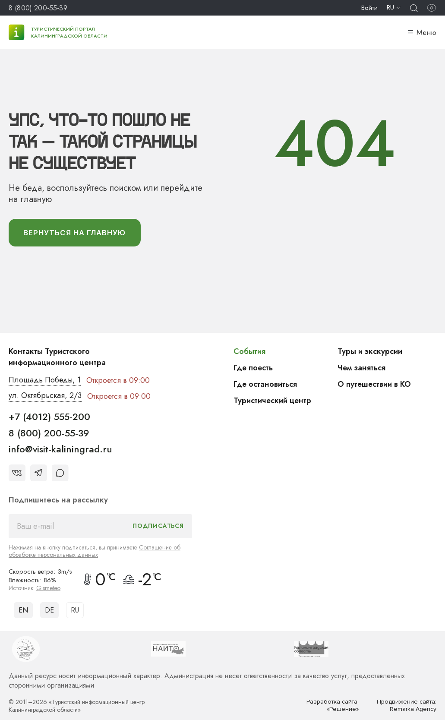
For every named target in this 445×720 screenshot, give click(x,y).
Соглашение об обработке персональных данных (94, 551)
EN (23, 610)
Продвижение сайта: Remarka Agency (406, 705)
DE (49, 610)
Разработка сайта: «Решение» (332, 705)
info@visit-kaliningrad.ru (60, 449)
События (249, 351)
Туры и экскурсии (370, 351)
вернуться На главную (75, 232)
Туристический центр (273, 400)
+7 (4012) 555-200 (49, 417)
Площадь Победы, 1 (45, 380)
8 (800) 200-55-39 (38, 8)
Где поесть (254, 367)
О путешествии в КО (375, 384)
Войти (369, 8)
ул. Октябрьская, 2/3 (45, 396)
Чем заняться (362, 367)
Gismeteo (48, 588)
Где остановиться (265, 384)
